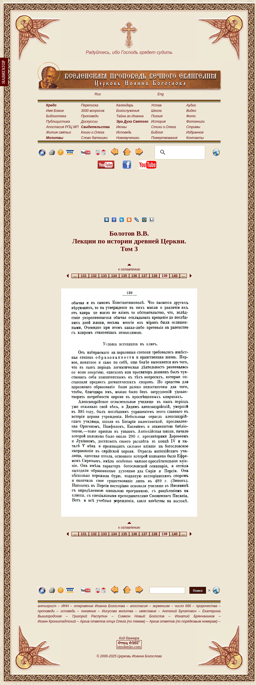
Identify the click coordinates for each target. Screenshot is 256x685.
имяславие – (149, 611)
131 (83, 276)
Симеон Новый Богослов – (144, 616)
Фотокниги (195, 122)
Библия (157, 132)
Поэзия (157, 116)
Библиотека (56, 116)
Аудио (191, 105)
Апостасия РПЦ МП (62, 127)
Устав (156, 105)
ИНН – (66, 606)
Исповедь (123, 132)
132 (94, 276)
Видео (191, 111)
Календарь (124, 105)
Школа (156, 111)
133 (104, 276)
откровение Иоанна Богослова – (101, 606)
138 (154, 276)
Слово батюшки (94, 138)
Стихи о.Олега (163, 127)
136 (134, 276)
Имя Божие (55, 111)
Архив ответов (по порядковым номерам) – (184, 621)
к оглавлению (129, 267)
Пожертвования (164, 138)
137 (144, 276)
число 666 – (184, 606)
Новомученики (127, 138)
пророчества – (208, 606)
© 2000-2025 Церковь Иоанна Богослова (129, 656)
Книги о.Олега (92, 132)
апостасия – (140, 606)
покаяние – (90, 611)
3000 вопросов (93, 111)
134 (114, 276)
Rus (98, 94)
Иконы (121, 127)
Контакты (195, 138)
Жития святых (58, 132)
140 (174, 276)
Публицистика (58, 122)
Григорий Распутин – (92, 616)
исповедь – (70, 611)
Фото (191, 116)
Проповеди (90, 116)
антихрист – (49, 606)
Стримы (193, 127)
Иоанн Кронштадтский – (58, 621)
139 (164, 276)
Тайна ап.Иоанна (129, 116)
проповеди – (48, 611)
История (158, 122)
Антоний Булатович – (181, 611)
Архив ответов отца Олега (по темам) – (114, 621)
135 (124, 276)
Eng (160, 94)
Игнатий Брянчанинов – (198, 616)
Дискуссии (89, 122)
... (75, 276)
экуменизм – (163, 606)
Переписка (89, 105)
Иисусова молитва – (119, 611)
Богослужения (127, 111)
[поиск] (179, 152)
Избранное (195, 132)
